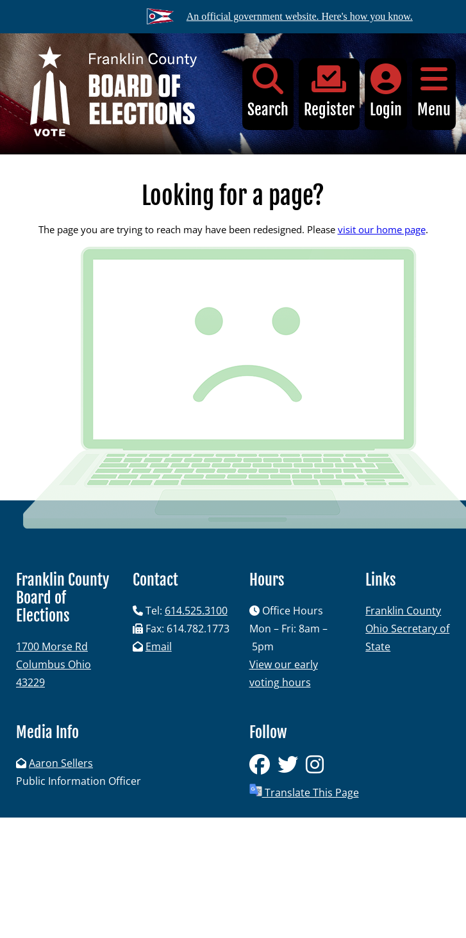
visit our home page (382, 229)
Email (159, 646)
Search (267, 91)
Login (386, 91)
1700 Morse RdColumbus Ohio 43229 (53, 664)
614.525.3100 (196, 611)
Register (329, 91)
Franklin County (403, 611)
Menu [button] (434, 91)
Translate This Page (304, 792)
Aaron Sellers (61, 763)
